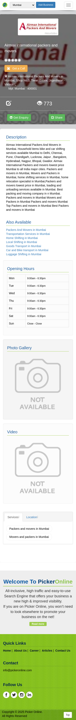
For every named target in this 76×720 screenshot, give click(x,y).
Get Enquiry (19, 117)
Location (31, 517)
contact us (62, 650)
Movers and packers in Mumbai (29, 536)
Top (68, 715)
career (34, 650)
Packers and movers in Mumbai (29, 528)
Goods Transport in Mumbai (23, 246)
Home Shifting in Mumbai (22, 238)
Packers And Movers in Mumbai (26, 229)
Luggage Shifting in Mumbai (23, 254)
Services (12, 517)
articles (47, 650)
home (7, 650)
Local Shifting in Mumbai (21, 242)
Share (56, 117)
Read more (38, 624)
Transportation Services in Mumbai (28, 234)
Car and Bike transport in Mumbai (27, 250)
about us (20, 650)
